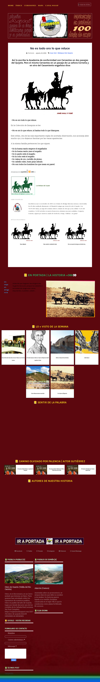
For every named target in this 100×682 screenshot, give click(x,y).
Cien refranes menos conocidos (37, 393)
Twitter (29, 551)
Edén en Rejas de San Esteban (62, 357)
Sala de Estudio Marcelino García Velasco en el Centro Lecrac (13, 359)
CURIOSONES (30, 5)
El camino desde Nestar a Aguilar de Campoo (25, 469)
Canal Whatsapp (75, 551)
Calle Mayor (86, 357)
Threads (39, 551)
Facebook (18, 551)
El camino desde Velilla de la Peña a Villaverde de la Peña (56, 469)
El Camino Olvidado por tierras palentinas (87, 469)
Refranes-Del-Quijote (65, 53)
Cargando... (9, 673)
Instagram (51, 551)
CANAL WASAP (51, 5)
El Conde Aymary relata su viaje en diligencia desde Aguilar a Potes (38, 359)
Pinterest (62, 551)
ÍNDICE (19, 5)
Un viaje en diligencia (62, 393)
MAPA (40, 5)
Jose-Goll (53, 53)
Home (11, 5)
